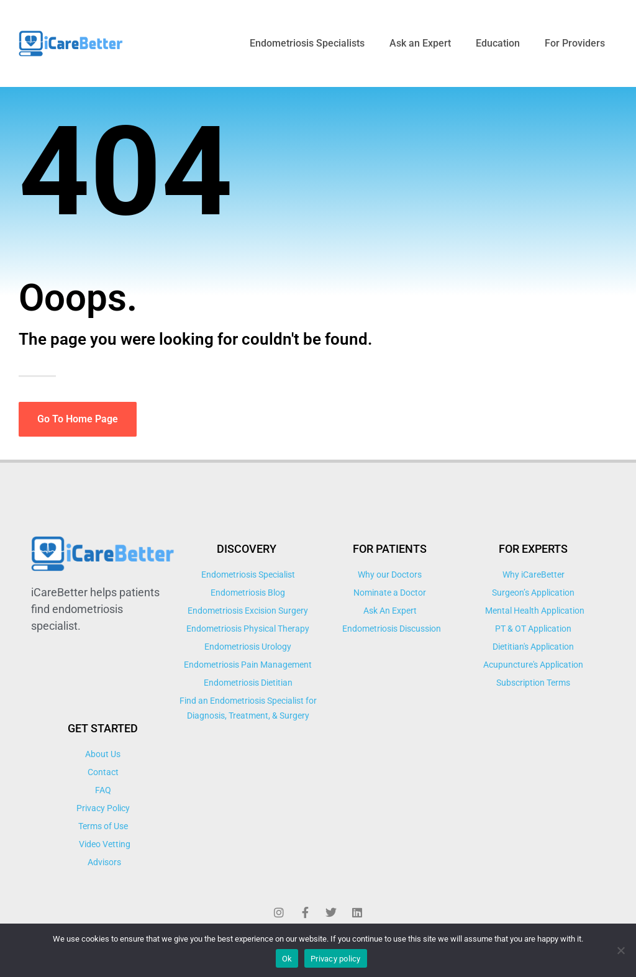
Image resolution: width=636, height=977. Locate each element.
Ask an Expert (420, 43)
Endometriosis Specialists (307, 43)
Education (498, 43)
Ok (287, 958)
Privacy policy (336, 958)
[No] (620, 950)
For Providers (575, 43)
